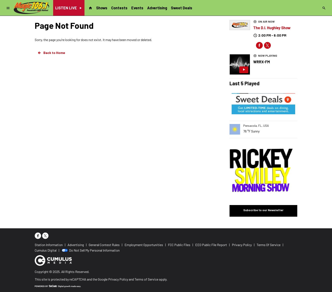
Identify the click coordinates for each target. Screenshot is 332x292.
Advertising (157, 8)
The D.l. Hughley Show (271, 27)
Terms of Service (146, 279)
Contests (119, 8)
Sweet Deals (181, 8)
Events (137, 8)
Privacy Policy (118, 279)
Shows (101, 8)
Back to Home (51, 53)
